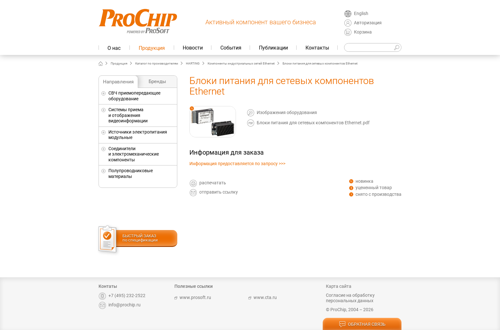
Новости (193, 48)
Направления (118, 82)
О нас (114, 48)
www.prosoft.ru (192, 297)
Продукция (152, 48)
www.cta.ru (262, 297)
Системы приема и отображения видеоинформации (128, 115)
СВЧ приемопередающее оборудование (134, 95)
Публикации (273, 48)
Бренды (157, 81)
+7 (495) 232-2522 (122, 295)
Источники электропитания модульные (137, 134)
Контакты (317, 48)
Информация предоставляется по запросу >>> (237, 163)
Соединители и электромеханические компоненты (133, 154)
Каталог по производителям (156, 63)
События (230, 48)
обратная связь (362, 324)
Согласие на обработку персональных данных (350, 298)
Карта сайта (338, 286)
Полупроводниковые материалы (130, 173)
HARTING (193, 63)
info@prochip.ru (120, 304)
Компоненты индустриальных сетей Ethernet (241, 63)
